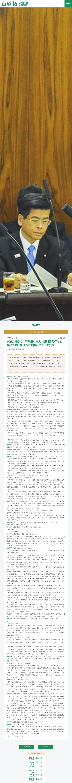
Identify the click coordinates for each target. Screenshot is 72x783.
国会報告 (12, 349)
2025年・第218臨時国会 (35, 763)
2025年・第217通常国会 (35, 767)
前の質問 (27, 746)
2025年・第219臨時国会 (35, 759)
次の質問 (45, 746)
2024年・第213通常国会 (35, 775)
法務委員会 (20, 349)
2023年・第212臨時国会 (35, 780)
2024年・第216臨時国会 (35, 771)
